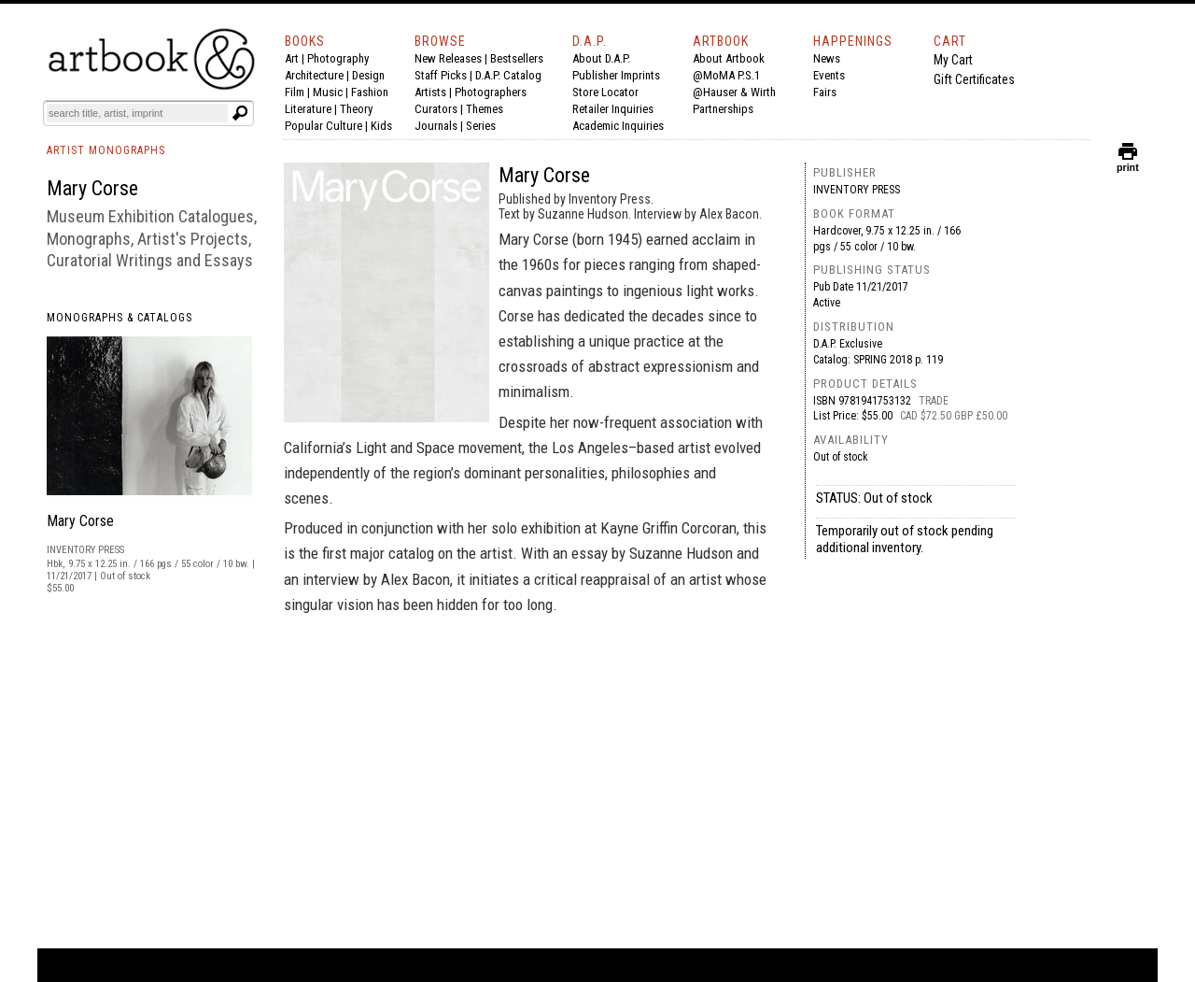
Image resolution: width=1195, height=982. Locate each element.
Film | (299, 92)
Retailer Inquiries (613, 109)
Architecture (314, 75)
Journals (436, 126)
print (1128, 163)
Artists (430, 92)
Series (481, 126)
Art (292, 58)
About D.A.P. (601, 58)
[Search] (137, 113)
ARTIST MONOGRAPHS (106, 150)
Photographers (491, 92)
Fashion (369, 92)
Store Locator (605, 92)
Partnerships (723, 109)
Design (368, 75)
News (826, 58)
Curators (436, 109)
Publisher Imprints (616, 75)
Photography (338, 58)
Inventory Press (856, 189)
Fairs (824, 92)
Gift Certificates (974, 79)
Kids (381, 126)
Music (328, 92)
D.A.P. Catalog (508, 75)
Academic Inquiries (618, 126)
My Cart (953, 59)
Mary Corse (80, 521)
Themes (484, 109)
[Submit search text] (240, 113)
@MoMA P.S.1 (726, 75)
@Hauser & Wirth (734, 92)
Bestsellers (516, 58)
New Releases (448, 58)
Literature (308, 109)
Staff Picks (441, 75)
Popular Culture (323, 126)
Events (829, 75)
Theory (356, 109)
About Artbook (729, 58)
